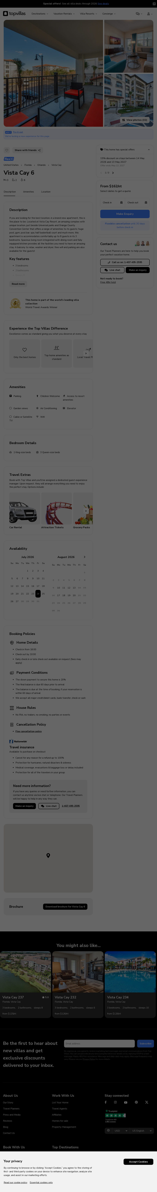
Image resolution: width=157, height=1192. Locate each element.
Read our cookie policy (15, 1182)
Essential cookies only (41, 1182)
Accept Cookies (138, 1161)
